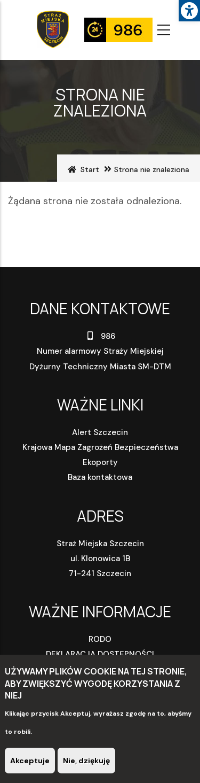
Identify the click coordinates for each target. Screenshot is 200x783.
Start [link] (90, 169)
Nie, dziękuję (86, 761)
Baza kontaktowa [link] (100, 477)
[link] (189, 10)
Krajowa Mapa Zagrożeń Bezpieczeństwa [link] (100, 447)
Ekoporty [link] (100, 462)
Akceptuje (30, 761)
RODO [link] (100, 639)
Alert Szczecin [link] (100, 432)
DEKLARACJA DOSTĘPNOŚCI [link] (100, 654)
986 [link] (100, 336)
